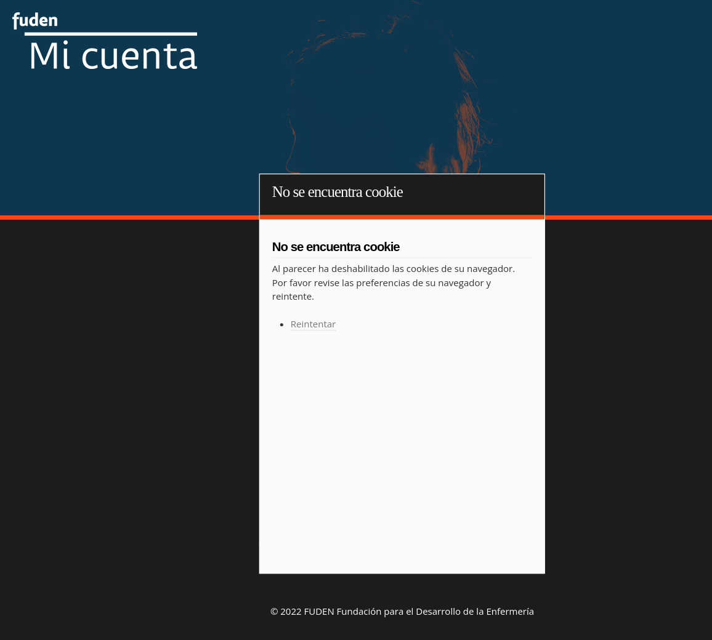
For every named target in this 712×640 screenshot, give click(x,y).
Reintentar (313, 324)
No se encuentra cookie (337, 191)
